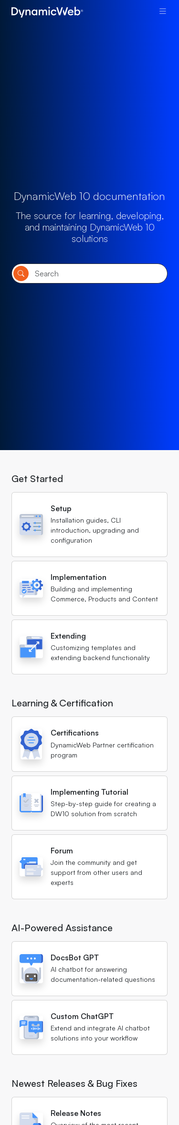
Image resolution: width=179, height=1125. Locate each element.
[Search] (89, 273)
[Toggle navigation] (163, 11)
